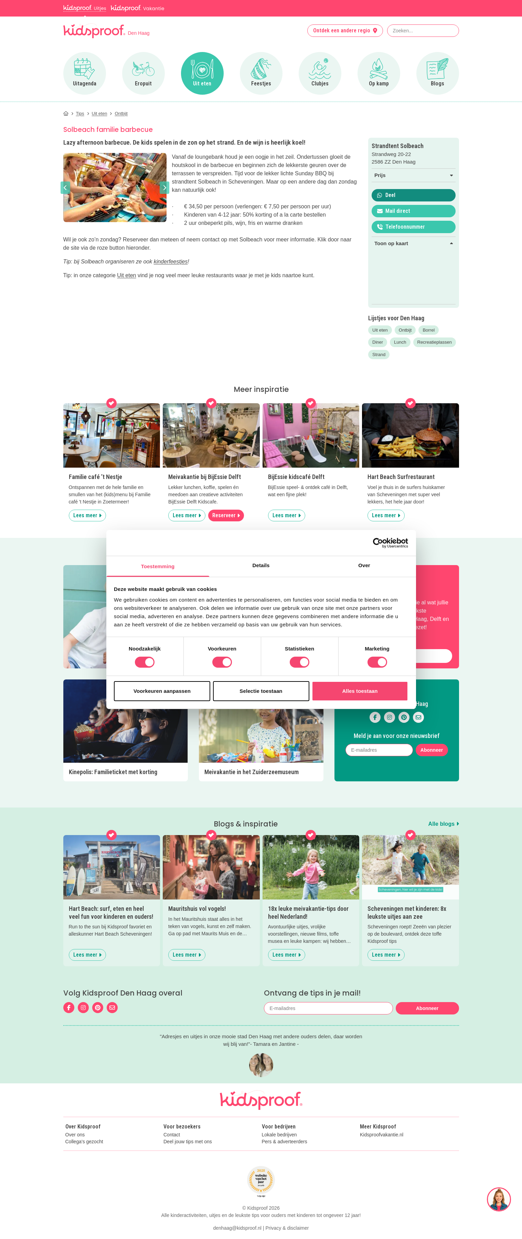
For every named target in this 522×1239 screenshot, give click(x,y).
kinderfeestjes (171, 261)
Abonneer (431, 741)
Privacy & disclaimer (287, 1209)
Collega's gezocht (84, 1123)
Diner (377, 342)
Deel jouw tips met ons (187, 1123)
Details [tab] (261, 565)
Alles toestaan (359, 691)
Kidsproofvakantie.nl (381, 1116)
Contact (171, 1116)
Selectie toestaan (260, 691)
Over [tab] (364, 565)
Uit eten (126, 275)
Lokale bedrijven (279, 1116)
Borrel (429, 330)
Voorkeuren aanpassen (162, 691)
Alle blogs (443, 806)
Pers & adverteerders (284, 1123)
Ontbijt (405, 330)
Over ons (75, 1116)
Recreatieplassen (434, 342)
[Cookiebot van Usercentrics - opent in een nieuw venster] (378, 543)
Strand (378, 354)
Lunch (400, 342)
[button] (65, 187)
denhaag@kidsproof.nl (237, 1209)
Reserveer (226, 515)
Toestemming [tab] (158, 566)
